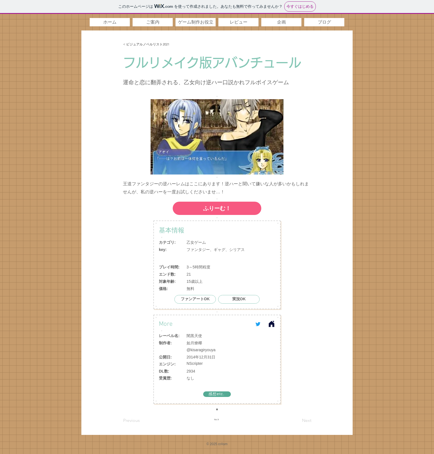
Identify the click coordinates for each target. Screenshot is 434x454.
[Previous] (141, 420)
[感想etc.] (217, 394)
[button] (153, 22)
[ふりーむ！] (217, 208)
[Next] (297, 420)
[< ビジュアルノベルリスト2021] (157, 44)
